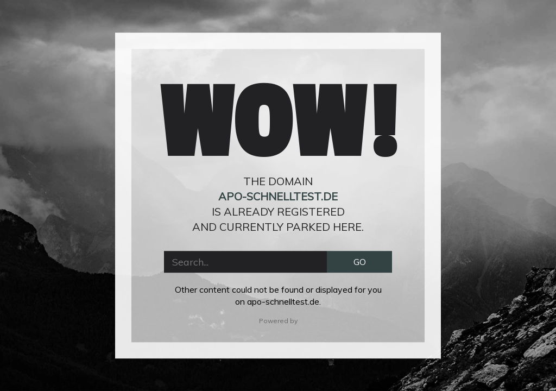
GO (359, 261)
